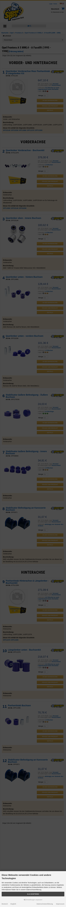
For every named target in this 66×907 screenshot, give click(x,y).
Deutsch (5, 904)
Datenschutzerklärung (45, 904)
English (13, 904)
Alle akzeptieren (33, 894)
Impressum (60, 904)
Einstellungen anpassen (33, 900)
